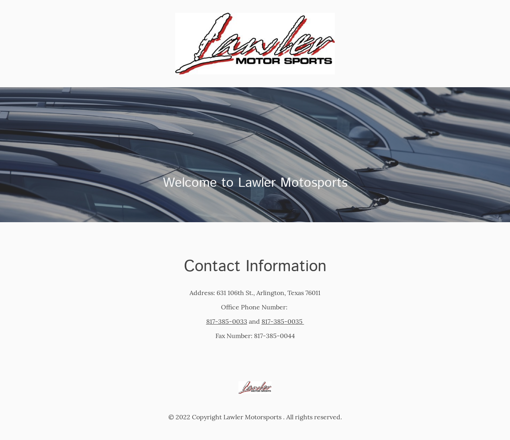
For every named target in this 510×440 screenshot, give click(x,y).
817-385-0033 (226, 321)
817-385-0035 (283, 321)
